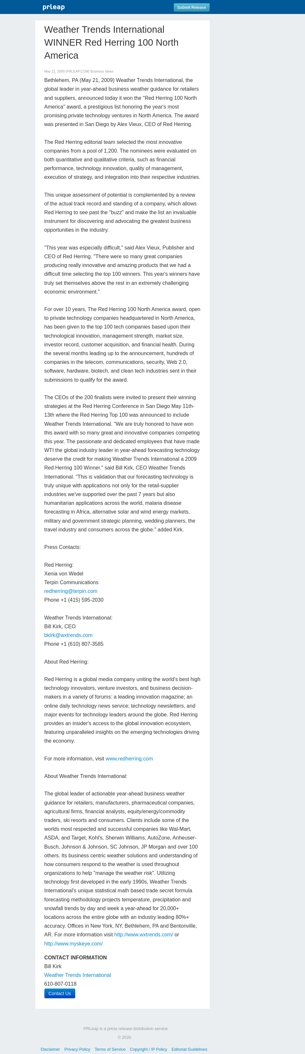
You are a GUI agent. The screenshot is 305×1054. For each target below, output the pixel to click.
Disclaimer (50, 1049)
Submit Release (191, 7)
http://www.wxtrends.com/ (143, 934)
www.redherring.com (129, 758)
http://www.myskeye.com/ (73, 943)
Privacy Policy (77, 1049)
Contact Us (60, 993)
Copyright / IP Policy (148, 1049)
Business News (101, 71)
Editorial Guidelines (189, 1049)
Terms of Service (110, 1049)
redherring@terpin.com (71, 591)
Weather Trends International (77, 975)
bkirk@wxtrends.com (68, 635)
